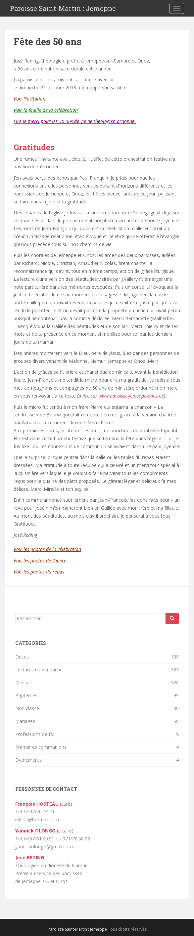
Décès (22, 657)
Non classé (27, 708)
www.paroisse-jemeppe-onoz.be (131, 396)
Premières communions (41, 747)
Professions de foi (34, 734)
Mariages (25, 721)
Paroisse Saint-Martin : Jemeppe (63, 8)
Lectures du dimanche (39, 669)
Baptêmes (26, 695)
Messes (23, 682)
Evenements (28, 760)
